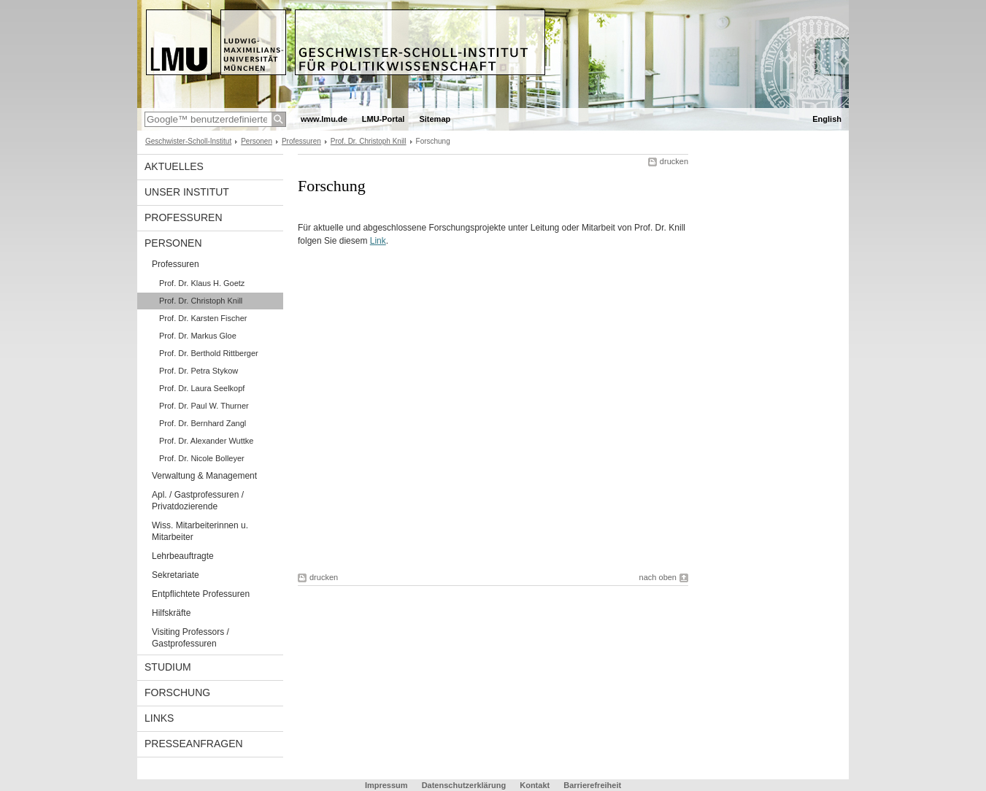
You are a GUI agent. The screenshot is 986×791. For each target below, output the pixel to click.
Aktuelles (174, 166)
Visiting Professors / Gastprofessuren (190, 638)
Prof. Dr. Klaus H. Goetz (201, 283)
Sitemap (434, 119)
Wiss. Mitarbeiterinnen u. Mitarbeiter (200, 531)
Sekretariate (175, 575)
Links (159, 718)
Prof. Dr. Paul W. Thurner (204, 405)
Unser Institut (187, 192)
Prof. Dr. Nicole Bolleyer (201, 458)
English (826, 119)
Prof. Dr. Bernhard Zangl (202, 423)
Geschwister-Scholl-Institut (188, 141)
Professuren (301, 141)
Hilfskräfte (171, 613)
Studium (168, 667)
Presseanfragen (194, 743)
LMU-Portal (383, 119)
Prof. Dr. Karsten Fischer (203, 318)
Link (378, 241)
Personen (256, 141)
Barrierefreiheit (592, 785)
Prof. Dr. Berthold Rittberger (208, 353)
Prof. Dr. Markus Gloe (197, 335)
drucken (674, 161)
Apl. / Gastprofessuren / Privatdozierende (198, 501)
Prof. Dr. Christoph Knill (369, 141)
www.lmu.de (324, 119)
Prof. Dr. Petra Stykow (198, 370)
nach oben (658, 577)
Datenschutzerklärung (464, 785)
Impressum (386, 785)
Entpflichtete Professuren (201, 594)
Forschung (177, 692)
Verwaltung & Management (204, 476)
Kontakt (535, 785)
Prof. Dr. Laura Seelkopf (201, 388)
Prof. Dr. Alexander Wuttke (206, 440)
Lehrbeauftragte (183, 556)
